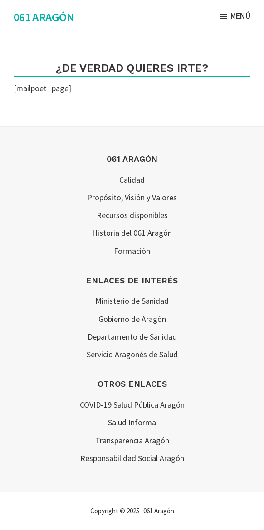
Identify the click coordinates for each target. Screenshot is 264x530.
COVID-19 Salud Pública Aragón (132, 404)
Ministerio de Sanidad (132, 301)
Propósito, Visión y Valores (132, 197)
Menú (240, 15)
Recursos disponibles (132, 215)
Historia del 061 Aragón (132, 233)
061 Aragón (44, 17)
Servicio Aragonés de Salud (132, 354)
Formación (132, 251)
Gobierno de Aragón (132, 319)
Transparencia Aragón (132, 440)
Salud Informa (132, 422)
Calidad (132, 180)
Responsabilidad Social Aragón (132, 458)
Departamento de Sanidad (132, 336)
